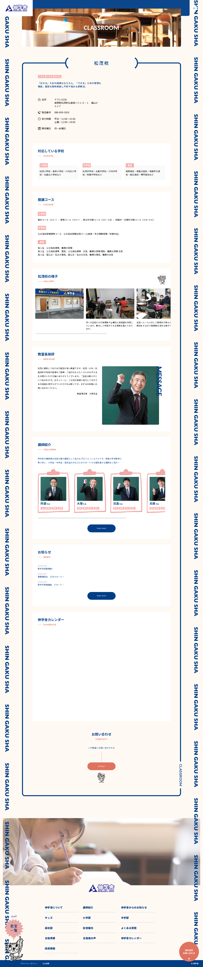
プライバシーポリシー (29, 963)
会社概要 (45, 963)
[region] (103, 311)
